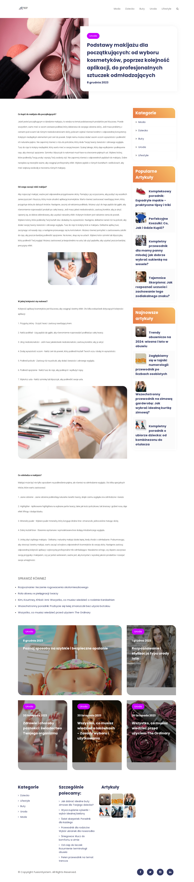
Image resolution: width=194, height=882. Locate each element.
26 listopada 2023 (144, 716)
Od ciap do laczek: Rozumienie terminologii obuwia (73, 850)
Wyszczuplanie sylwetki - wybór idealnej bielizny (74, 813)
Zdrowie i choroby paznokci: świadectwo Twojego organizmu (42, 729)
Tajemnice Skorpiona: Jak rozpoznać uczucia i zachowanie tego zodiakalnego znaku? (153, 287)
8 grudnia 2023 (97, 82)
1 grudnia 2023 (141, 640)
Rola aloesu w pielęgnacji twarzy (38, 593)
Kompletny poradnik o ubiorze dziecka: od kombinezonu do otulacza (151, 435)
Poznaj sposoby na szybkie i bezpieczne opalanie (65, 648)
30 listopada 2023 (35, 716)
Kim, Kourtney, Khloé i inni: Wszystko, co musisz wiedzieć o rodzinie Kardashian (66, 600)
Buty (142, 8)
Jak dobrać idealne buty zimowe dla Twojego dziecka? (76, 804)
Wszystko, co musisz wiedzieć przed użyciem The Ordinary (54, 612)
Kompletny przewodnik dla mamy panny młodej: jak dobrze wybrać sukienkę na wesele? (151, 252)
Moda (117, 8)
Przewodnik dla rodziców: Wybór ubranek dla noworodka (76, 830)
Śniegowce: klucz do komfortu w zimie (72, 839)
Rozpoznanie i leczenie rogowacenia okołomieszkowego (53, 587)
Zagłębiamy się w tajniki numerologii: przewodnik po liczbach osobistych (152, 365)
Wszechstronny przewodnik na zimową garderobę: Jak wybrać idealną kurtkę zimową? (153, 403)
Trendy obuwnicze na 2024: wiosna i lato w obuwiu (153, 339)
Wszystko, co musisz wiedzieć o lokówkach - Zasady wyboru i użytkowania (96, 731)
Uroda (153, 8)
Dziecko (129, 8)
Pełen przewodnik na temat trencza (76, 860)
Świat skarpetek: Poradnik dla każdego (75, 822)
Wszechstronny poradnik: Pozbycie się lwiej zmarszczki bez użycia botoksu (64, 606)
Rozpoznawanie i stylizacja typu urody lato (150, 653)
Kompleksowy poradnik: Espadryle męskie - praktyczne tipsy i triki (153, 198)
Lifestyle (166, 8)
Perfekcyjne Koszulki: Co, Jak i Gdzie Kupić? (151, 223)
